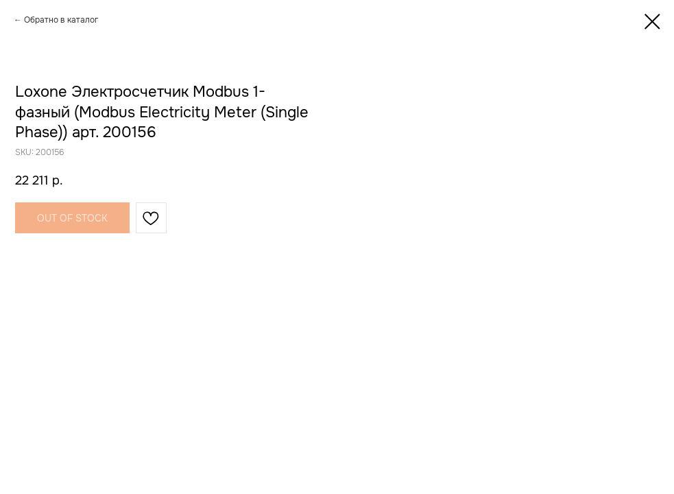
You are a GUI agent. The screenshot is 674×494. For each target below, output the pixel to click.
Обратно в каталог (61, 19)
